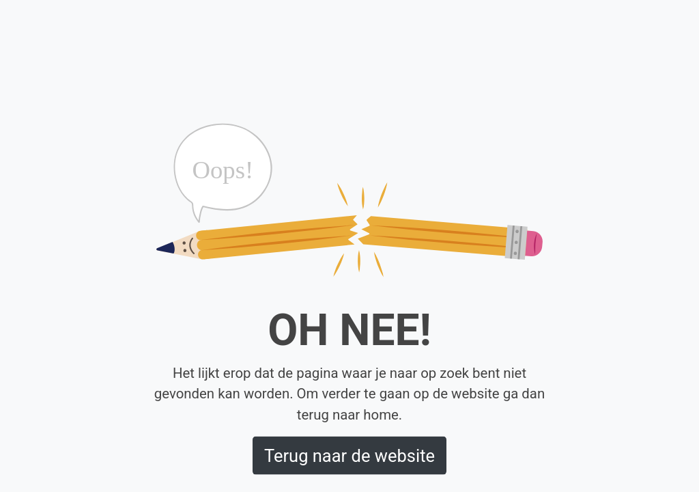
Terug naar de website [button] (349, 455)
